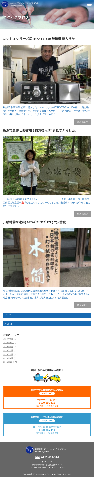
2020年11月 (8, 342)
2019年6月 (8, 350)
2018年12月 (8, 362)
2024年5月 (8, 339)
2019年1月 (8, 358)
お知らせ (8, 324)
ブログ (7, 315)
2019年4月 (8, 354)
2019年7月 (8, 346)
